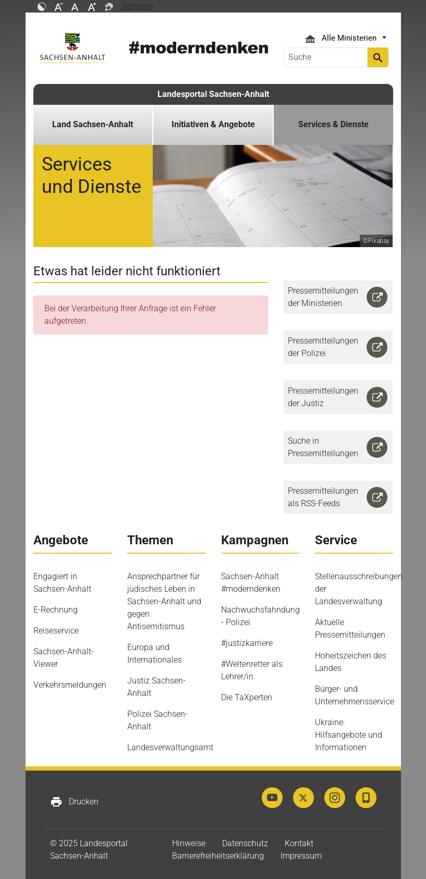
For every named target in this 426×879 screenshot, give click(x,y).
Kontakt (299, 843)
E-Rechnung (55, 610)
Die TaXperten (246, 697)
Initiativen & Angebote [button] (213, 124)
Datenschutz (245, 843)
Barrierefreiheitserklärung (218, 856)
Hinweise (188, 843)
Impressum (301, 856)
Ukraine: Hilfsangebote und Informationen (348, 734)
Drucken (74, 802)
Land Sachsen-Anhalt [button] (92, 124)
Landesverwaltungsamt (170, 747)
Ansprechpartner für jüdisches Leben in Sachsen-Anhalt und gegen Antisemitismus (164, 601)
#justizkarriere (247, 643)
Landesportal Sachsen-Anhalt (213, 94)
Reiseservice (56, 631)
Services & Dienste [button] (333, 124)
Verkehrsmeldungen (69, 685)
